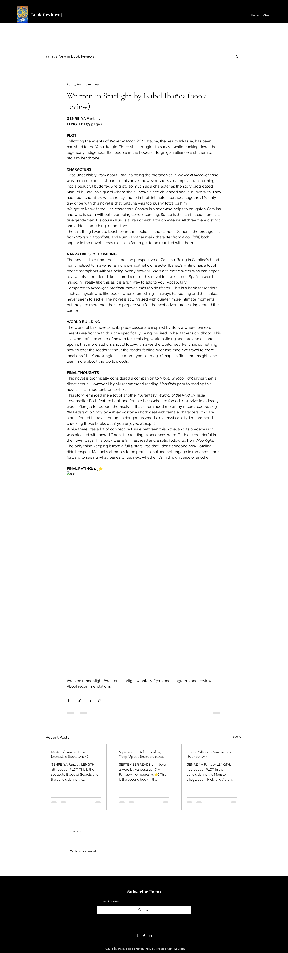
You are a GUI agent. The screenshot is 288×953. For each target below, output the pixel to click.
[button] (237, 56)
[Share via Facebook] (69, 700)
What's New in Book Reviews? (71, 56)
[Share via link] (99, 700)
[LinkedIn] (150, 935)
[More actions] (218, 84)
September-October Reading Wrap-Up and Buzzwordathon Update (141, 754)
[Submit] (144, 910)
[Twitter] (144, 935)
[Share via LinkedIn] (89, 700)
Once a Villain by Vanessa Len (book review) (209, 754)
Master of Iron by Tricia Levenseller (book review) (69, 754)
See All (237, 736)
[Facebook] (138, 935)
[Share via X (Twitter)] (79, 700)
